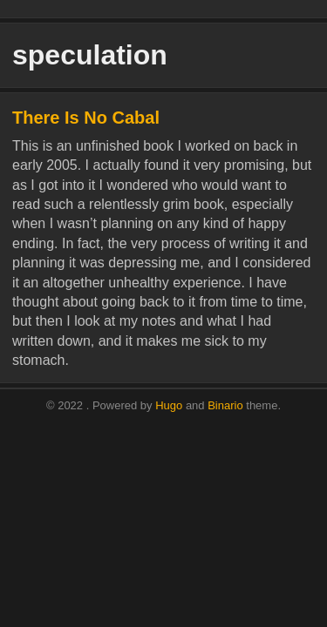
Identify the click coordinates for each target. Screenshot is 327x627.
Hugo (168, 405)
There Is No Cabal (86, 117)
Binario (225, 405)
